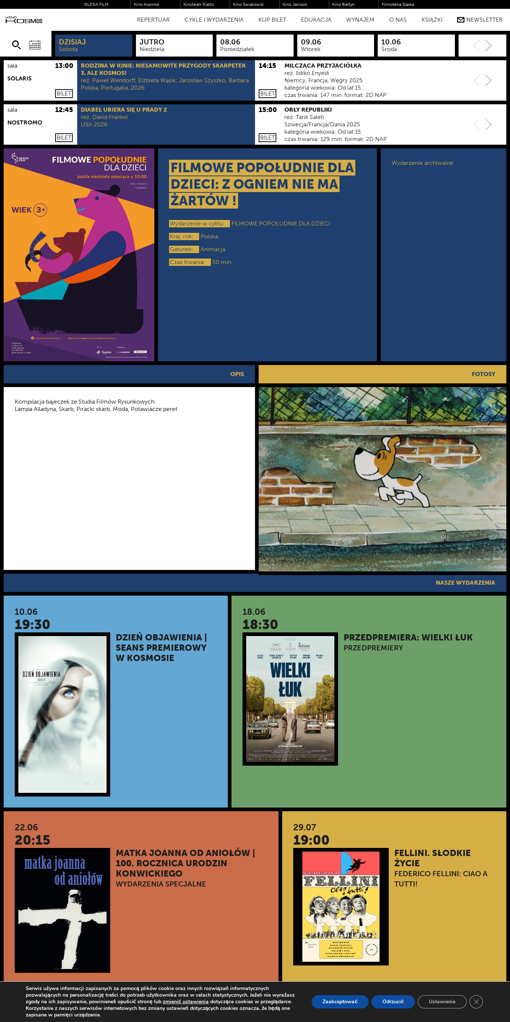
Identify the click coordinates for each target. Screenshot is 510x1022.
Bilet (64, 93)
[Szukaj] (17, 45)
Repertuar (153, 19)
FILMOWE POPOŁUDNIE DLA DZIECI (280, 223)
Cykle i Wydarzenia (214, 19)
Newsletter (480, 20)
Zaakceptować (340, 1001)
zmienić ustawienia (186, 1001)
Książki (431, 19)
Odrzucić (393, 1001)
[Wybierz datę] (35, 45)
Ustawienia (442, 1001)
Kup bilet (272, 19)
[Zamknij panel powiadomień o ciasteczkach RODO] (476, 1001)
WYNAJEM (360, 19)
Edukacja (316, 19)
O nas (398, 19)
